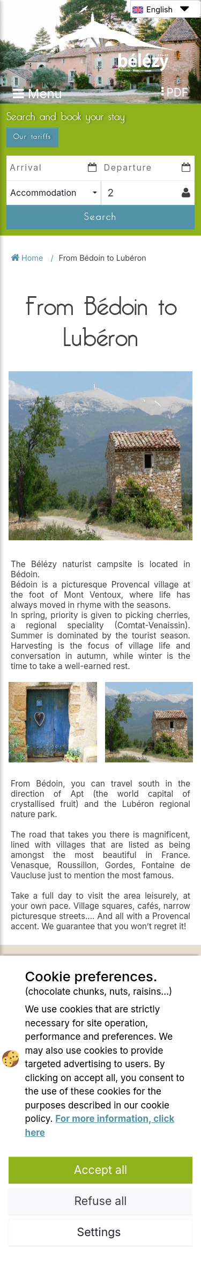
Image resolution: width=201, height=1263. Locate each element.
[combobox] (53, 193)
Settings (100, 1232)
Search (100, 216)
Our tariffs (32, 137)
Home (28, 257)
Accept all (101, 1170)
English (160, 9)
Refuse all (101, 1201)
